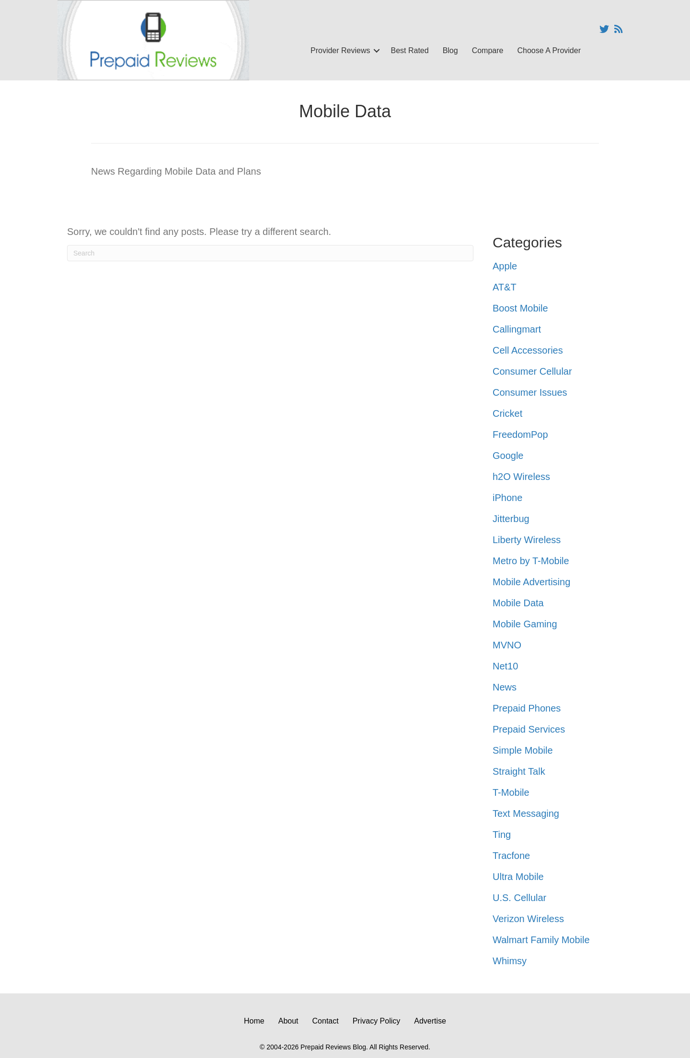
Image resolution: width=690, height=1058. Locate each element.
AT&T (505, 287)
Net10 (505, 666)
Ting (502, 834)
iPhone (507, 497)
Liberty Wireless (527, 540)
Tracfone (511, 855)
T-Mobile (511, 792)
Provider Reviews (340, 50)
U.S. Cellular (519, 897)
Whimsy (510, 961)
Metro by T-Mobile (531, 561)
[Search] (270, 253)
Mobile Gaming (525, 624)
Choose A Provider (549, 50)
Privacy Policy (377, 1021)
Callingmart (517, 329)
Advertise (430, 1021)
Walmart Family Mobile (541, 940)
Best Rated (409, 50)
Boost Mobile (520, 308)
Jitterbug (511, 518)
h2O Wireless (521, 476)
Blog (450, 50)
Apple (505, 266)
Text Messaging (526, 813)
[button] (376, 50)
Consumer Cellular (532, 371)
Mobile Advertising (531, 582)
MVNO (507, 645)
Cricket (507, 413)
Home (254, 1021)
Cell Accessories (528, 350)
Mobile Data (518, 603)
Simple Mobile (523, 750)
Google (508, 455)
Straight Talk (519, 771)
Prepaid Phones (527, 708)
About (288, 1021)
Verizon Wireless (528, 918)
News (505, 687)
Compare (488, 50)
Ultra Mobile (518, 876)
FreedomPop (520, 434)
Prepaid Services (529, 729)
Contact (325, 1021)
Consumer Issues (530, 392)
